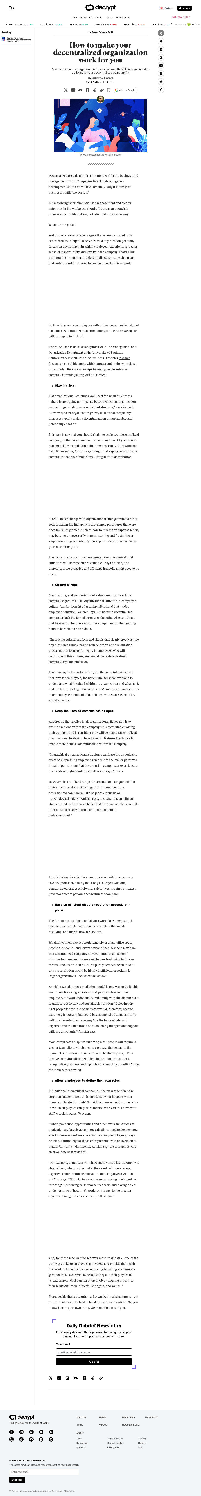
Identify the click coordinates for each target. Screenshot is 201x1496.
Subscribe (17, 1479)
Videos (109, 18)
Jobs (140, 1447)
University (151, 1417)
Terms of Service (115, 1438)
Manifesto (80, 1447)
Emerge (99, 18)
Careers (142, 1443)
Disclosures (81, 1443)
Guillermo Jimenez (102, 78)
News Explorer (131, 1425)
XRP (72, 24)
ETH (42, 24)
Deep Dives (128, 1417)
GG (90, 18)
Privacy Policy (113, 1447)
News (74, 18)
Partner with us (181, 17)
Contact (142, 1438)
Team (79, 1438)
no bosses (80, 192)
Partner (81, 1417)
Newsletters (122, 18)
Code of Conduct (115, 1443)
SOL (154, 24)
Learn (83, 18)
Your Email (63, 1344)
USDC (127, 24)
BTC (11, 24)
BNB (97, 24)
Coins (79, 1425)
